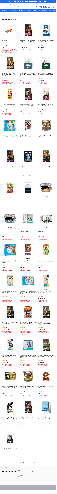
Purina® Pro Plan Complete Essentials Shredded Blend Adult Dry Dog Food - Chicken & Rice (8, 74)
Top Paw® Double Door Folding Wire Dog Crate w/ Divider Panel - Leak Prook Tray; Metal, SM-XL (45, 230)
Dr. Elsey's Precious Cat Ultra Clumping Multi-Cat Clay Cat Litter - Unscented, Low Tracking (46, 41)
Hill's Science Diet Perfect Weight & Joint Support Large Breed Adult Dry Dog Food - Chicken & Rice (9, 418)
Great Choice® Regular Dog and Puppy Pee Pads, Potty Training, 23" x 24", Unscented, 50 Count (28, 292)
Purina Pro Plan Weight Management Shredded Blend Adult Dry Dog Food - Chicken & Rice (44, 323)
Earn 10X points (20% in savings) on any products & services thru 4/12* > (28, 1)
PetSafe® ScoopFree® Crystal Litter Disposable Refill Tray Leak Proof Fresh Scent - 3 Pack (46, 418)
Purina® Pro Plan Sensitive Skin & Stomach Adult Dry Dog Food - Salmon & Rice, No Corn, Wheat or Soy (27, 41)
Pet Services (19, 467)
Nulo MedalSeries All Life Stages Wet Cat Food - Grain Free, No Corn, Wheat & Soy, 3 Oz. (9, 387)
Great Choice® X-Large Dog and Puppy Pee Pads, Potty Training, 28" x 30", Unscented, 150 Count (10, 261)
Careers (18, 470)
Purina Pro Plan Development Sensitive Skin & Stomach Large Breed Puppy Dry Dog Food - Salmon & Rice (28, 418)
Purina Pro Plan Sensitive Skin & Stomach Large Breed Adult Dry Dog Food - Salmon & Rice (28, 105)
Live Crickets (4, 40)
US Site (30, 473)
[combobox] (26, 7)
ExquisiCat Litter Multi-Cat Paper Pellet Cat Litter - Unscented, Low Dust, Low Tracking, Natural (27, 74)
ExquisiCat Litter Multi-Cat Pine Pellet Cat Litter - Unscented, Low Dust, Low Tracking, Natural (45, 74)
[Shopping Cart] (54, 7)
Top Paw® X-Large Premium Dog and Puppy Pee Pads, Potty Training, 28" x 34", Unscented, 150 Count (28, 230)
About (30, 467)
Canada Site (31, 476)
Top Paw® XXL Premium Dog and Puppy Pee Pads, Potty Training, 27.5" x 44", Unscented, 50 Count (28, 356)
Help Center (19, 472)
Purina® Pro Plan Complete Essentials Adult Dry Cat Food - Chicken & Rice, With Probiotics (9, 449)
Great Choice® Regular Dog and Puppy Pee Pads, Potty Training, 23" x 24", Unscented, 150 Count (10, 136)
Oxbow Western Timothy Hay (7, 197)
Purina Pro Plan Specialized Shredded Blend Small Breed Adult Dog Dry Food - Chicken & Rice (46, 356)
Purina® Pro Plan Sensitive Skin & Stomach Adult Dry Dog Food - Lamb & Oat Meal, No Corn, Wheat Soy (9, 168)
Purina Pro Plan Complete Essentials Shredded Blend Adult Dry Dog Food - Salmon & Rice (46, 168)
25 (34, 462)
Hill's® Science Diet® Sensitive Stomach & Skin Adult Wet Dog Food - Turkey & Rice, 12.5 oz (28, 136)
